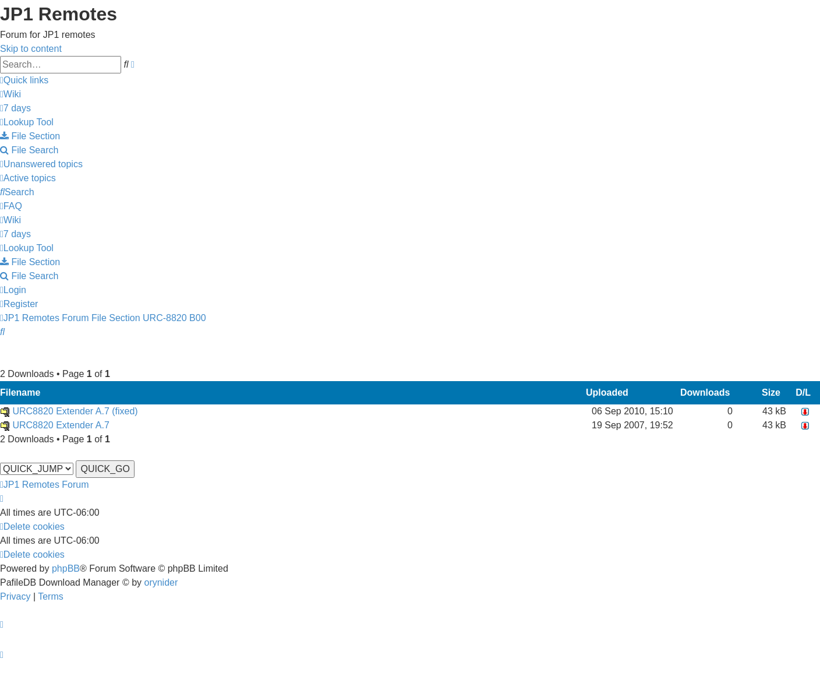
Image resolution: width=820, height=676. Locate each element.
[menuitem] (10, 94)
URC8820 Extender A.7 (60, 425)
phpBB (66, 568)
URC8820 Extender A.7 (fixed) (74, 411)
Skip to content (31, 49)
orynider (161, 582)
